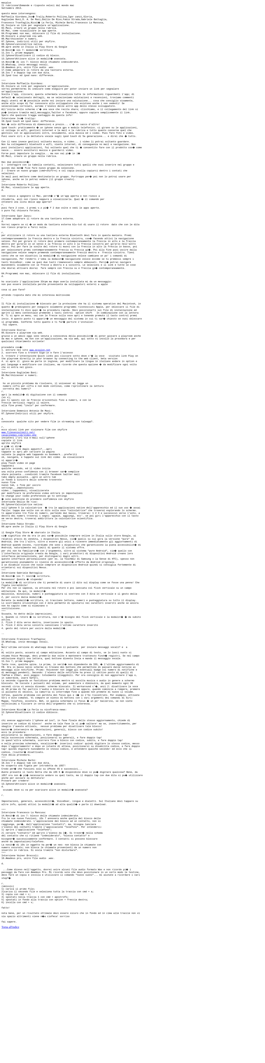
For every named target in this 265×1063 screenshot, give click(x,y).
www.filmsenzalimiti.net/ (18, 494)
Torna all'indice (10, 1058)
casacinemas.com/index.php (18, 497)
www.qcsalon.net (39, 397)
